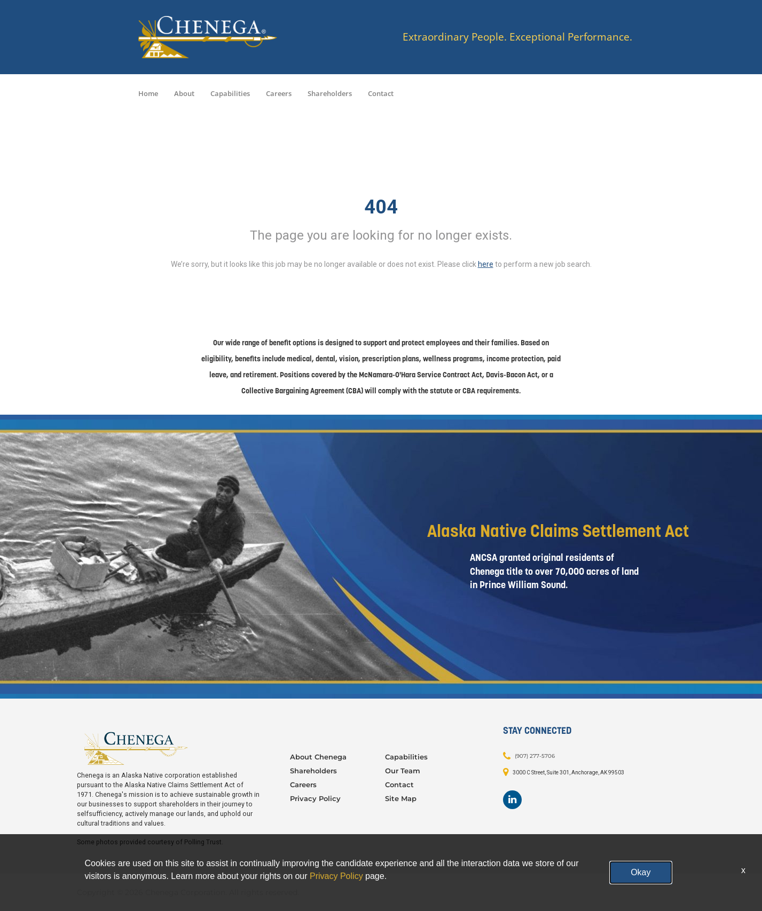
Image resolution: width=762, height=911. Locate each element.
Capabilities (230, 93)
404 (381, 207)
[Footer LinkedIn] (512, 799)
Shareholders (330, 93)
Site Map (401, 798)
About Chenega (318, 756)
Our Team (402, 770)
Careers (279, 93)
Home (148, 93)
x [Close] (743, 870)
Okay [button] (640, 872)
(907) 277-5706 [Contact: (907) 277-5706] (535, 755)
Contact (381, 93)
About (184, 93)
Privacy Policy (315, 798)
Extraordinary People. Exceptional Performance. (517, 37)
